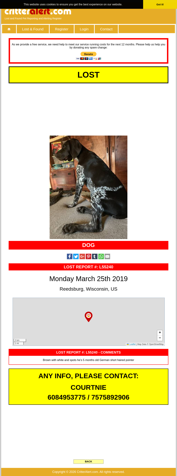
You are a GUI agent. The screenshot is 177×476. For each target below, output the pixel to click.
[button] (88, 317)
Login (84, 29)
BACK (88, 461)
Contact (106, 29)
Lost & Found (33, 29)
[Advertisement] (132, 11)
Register (61, 29)
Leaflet (131, 344)
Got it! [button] (160, 4)
